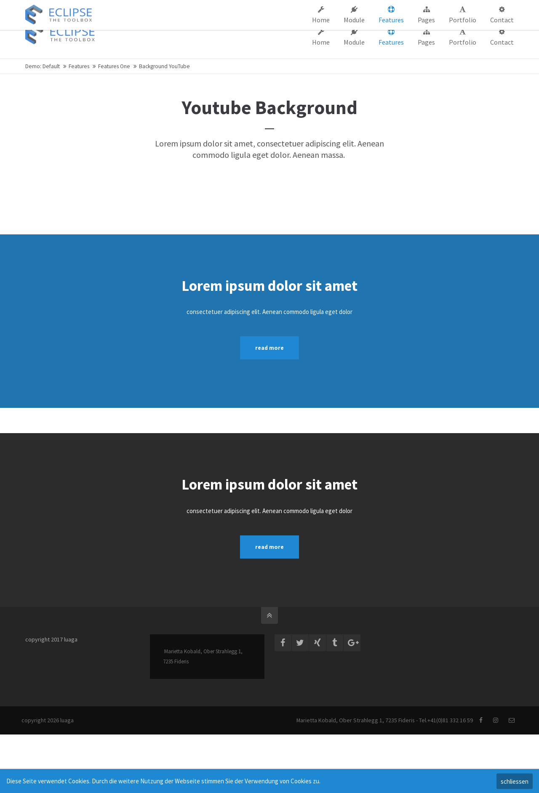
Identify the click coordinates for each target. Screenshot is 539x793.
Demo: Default (42, 66)
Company (340, 7)
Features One (114, 66)
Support (372, 7)
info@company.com (170, 7)
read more (269, 347)
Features (79, 66)
